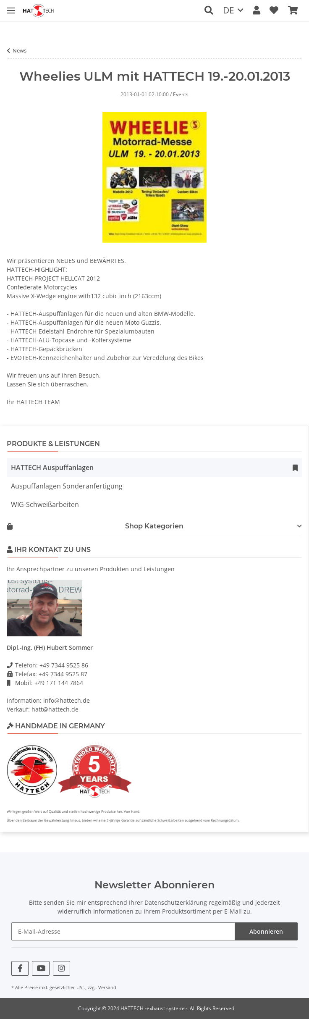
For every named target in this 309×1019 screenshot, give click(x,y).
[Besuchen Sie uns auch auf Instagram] (61, 968)
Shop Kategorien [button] (95, 526)
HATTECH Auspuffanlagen (52, 467)
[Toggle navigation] (11, 5)
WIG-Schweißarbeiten (45, 504)
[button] (209, 10)
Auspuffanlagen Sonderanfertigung (67, 486)
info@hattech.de (66, 700)
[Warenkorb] (292, 10)
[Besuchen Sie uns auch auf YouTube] (40, 968)
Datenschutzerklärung (175, 902)
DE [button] (228, 10)
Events (181, 94)
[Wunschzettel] (274, 10)
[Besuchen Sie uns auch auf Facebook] (20, 968)
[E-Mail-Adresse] (123, 931)
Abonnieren (266, 931)
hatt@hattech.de (55, 709)
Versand (107, 987)
